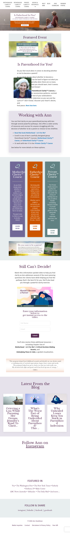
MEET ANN (43, 4)
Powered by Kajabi (35, 529)
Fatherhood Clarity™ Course (32, 141)
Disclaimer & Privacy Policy (41, 525)
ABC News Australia (18, 491)
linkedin (30, 510)
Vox (13, 486)
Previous (4, 20)
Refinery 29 (29, 489)
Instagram (35, 446)
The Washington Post (24, 486)
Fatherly (55, 486)
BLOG (48, 3)
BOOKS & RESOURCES (35, 4)
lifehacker (31, 491)
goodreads (48, 510)
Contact (27, 525)
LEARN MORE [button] (17, 231)
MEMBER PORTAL (63, 4)
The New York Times (42, 486)
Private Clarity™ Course (44, 143)
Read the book (30, 133)
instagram (21, 510)
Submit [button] (35, 336)
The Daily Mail (43, 491)
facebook (38, 510)
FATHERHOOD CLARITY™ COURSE (18, 4)
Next (65, 20)
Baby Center (41, 489)
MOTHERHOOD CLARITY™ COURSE (7, 4)
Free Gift (55, 525)
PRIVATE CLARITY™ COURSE (26, 4)
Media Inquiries (17, 525)
